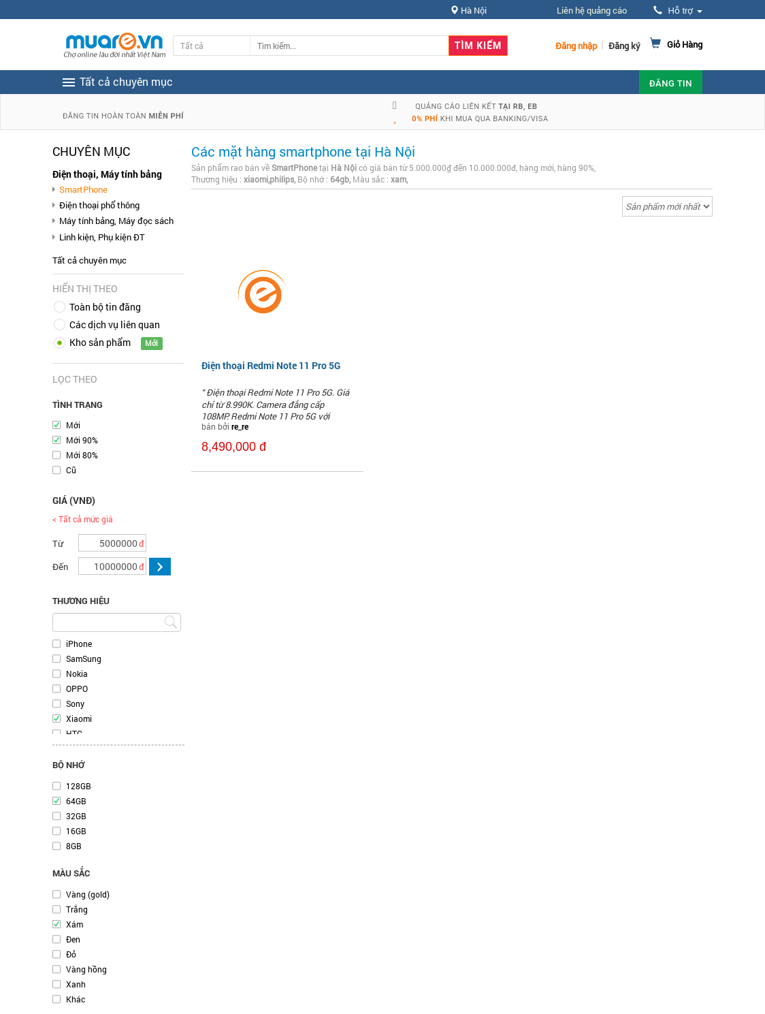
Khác (75, 999)
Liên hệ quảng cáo (592, 10)
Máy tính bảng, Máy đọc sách (116, 221)
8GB (74, 845)
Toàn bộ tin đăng (105, 306)
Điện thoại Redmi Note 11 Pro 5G (270, 365)
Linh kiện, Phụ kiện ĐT (102, 237)
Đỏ (71, 954)
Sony (75, 703)
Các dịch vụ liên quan (114, 324)
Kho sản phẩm (100, 342)
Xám (74, 924)
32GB (76, 815)
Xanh (76, 984)
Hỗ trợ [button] (677, 10)
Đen (73, 939)
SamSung (83, 658)
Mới (73, 424)
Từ (57, 543)
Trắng (77, 909)
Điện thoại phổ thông (99, 205)
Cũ (71, 469)
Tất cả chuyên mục (89, 260)
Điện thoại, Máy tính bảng (107, 174)
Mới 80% (82, 454)
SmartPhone (83, 189)
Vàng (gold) (88, 894)
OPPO (77, 688)
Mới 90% (82, 439)
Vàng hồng (86, 969)
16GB (76, 830)
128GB (78, 785)
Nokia (77, 673)
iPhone (79, 643)
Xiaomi (79, 718)
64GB (76, 800)
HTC (74, 733)
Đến (60, 566)
